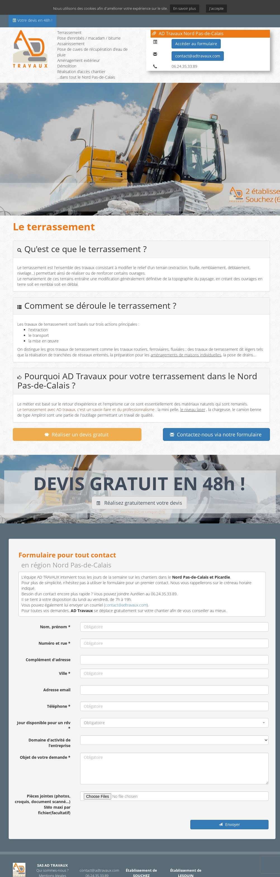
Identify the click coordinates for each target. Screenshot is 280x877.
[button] (174, 723)
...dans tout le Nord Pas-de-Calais (86, 77)
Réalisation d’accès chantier (81, 71)
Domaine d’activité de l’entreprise (49, 742)
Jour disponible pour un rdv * (43, 725)
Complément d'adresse (48, 659)
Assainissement (71, 43)
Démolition (66, 66)
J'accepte (216, 8)
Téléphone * (58, 706)
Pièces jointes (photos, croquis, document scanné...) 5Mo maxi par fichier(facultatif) (42, 804)
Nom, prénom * (55, 626)
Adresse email (56, 689)
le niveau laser (192, 409)
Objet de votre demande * (45, 757)
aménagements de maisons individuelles (186, 354)
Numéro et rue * (54, 643)
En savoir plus (184, 8)
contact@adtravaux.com (197, 56)
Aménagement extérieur (78, 60)
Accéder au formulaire (196, 43)
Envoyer (229, 824)
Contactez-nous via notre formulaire (216, 434)
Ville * (64, 673)
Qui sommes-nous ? (52, 870)
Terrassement (69, 32)
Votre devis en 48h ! (32, 20)
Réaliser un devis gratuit (76, 434)
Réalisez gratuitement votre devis (139, 502)
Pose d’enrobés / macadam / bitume (89, 38)
